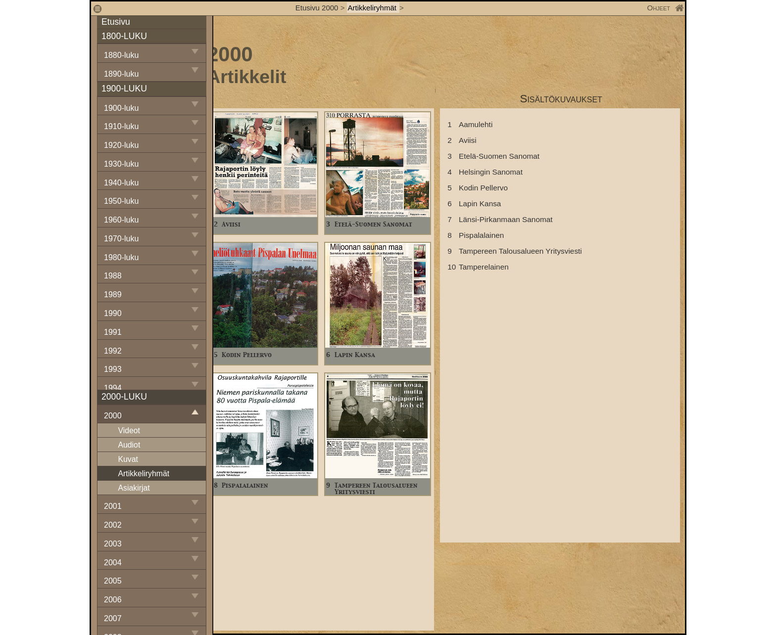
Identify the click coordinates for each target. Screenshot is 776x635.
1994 (113, 388)
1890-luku (121, 74)
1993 (113, 369)
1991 (113, 332)
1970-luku (121, 238)
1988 (113, 276)
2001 (113, 506)
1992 (113, 351)
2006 (113, 599)
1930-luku (121, 164)
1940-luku (121, 183)
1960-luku (121, 220)
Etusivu (115, 22)
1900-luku (121, 108)
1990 (113, 313)
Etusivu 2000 (317, 7)
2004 (113, 562)
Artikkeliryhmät (373, 7)
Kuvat (128, 459)
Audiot (129, 445)
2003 (113, 544)
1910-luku (121, 126)
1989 (113, 294)
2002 (113, 525)
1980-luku (121, 257)
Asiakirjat (133, 488)
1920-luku (121, 145)
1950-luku (121, 201)
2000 (113, 415)
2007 (113, 618)
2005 (113, 581)
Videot (129, 430)
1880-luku (121, 55)
